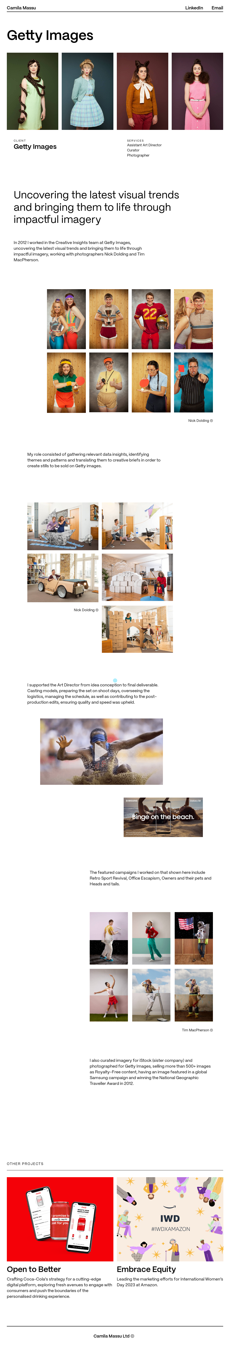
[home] (21, 8)
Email (217, 8)
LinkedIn (194, 8)
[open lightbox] (101, 771)
